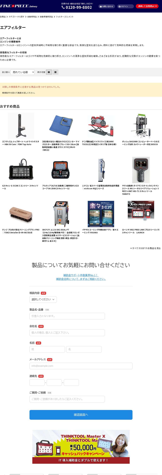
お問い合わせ (106, 6)
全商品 (3, 16)
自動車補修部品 (46, 16)
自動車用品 (32, 16)
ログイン (123, 6)
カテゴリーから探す (16, 16)
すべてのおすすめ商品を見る (146, 248)
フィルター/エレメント (64, 16)
